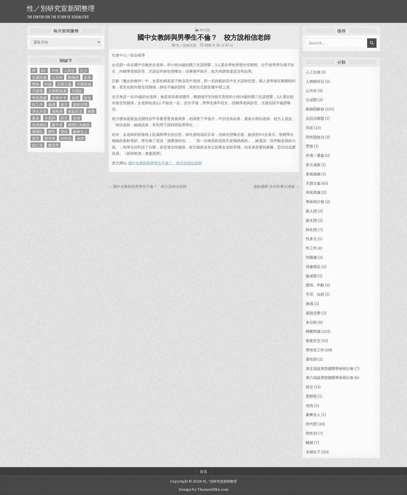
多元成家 (313, 165)
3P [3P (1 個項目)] (34, 70)
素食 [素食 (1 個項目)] (35, 118)
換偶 (309, 304)
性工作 (311, 248)
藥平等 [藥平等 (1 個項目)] (57, 124)
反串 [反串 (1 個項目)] (87, 77)
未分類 (311, 322)
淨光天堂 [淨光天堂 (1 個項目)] (39, 111)
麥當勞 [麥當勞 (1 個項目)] (53, 145)
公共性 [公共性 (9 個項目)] (57, 77)
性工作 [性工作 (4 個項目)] (37, 104)
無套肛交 (313, 341)
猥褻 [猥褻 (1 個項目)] (91, 111)
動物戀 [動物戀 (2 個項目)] (73, 77)
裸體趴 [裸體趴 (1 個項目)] (37, 131)
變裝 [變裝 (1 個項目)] (64, 131)
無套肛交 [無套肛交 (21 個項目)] (75, 111)
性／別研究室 (186, 45)
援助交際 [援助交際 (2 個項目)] (80, 104)
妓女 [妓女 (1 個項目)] (87, 97)
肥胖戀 (311, 396)
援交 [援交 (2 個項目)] (64, 104)
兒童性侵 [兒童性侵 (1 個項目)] (39, 77)
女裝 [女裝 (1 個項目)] (75, 97)
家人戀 (311, 211)
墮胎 (309, 146)
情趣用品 (313, 267)
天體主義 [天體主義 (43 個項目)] (64, 84)
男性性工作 (315, 350)
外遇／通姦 (315, 155)
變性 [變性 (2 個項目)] (51, 131)
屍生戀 (311, 220)
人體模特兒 (315, 81)
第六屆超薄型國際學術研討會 (330, 378)
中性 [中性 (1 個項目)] (55, 70)
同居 (309, 128)
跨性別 (311, 433)
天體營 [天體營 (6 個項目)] (37, 90)
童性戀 (311, 359)
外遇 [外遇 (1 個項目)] (48, 84)
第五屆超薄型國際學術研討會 (330, 369)
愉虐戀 (311, 276)
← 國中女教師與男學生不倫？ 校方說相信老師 (148, 186)
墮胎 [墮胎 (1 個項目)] (35, 84)
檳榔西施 (313, 331)
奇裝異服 (313, 192)
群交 (309, 387)
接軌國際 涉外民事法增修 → (276, 186)
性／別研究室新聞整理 (61, 8)
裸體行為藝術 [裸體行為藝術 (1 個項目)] (79, 124)
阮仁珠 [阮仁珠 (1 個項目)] (37, 145)
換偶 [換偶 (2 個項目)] (51, 104)
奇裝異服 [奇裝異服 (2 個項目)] (39, 97)
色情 (309, 406)
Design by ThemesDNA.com (203, 490)
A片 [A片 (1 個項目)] (43, 70)
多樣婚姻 (313, 174)
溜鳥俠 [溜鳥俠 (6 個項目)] (57, 111)
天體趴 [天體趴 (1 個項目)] (77, 90)
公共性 (311, 91)
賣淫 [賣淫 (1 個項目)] (35, 138)
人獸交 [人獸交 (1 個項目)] (69, 70)
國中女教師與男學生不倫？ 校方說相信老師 (203, 37)
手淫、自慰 (315, 294)
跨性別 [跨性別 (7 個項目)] (66, 138)
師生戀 (311, 230)
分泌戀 (311, 100)
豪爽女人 (313, 415)
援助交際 (313, 313)
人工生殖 (313, 72)
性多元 (311, 239)
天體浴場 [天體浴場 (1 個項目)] (84, 84)
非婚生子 (313, 452)
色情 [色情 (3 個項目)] (76, 118)
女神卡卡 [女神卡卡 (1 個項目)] (59, 97)
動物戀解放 (315, 109)
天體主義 (313, 183)
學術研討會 (315, 202)
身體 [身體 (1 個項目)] (80, 138)
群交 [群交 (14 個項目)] (64, 118)
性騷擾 (311, 257)
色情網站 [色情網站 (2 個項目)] (39, 124)
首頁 (203, 471)
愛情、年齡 (315, 285)
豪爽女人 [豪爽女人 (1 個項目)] (80, 131)
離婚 (309, 443)
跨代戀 (205, 29)
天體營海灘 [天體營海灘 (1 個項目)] (57, 90)
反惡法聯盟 (315, 118)
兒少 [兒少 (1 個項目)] (83, 70)
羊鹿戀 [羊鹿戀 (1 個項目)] (49, 118)
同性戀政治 (315, 137)
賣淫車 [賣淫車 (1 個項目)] (49, 138)
